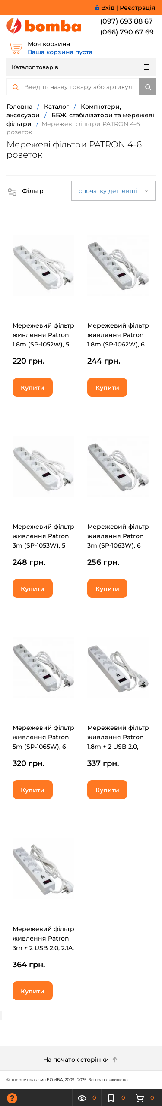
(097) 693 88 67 (126, 21)
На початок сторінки (81, 1059)
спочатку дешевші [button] (113, 191)
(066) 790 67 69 (127, 32)
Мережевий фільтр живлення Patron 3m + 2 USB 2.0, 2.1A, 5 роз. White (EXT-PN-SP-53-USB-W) (43, 948)
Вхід (107, 8)
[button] (25, 191)
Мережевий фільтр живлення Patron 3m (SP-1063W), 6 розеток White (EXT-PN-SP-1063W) (118, 545)
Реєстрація (138, 8)
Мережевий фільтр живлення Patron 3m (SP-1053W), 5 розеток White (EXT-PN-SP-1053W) (43, 545)
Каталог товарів (80, 67)
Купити (32, 388)
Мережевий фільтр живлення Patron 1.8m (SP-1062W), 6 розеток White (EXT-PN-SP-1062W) (118, 344)
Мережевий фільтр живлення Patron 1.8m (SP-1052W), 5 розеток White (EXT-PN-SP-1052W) (43, 344)
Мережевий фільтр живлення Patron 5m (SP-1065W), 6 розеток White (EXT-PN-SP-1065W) (43, 746)
